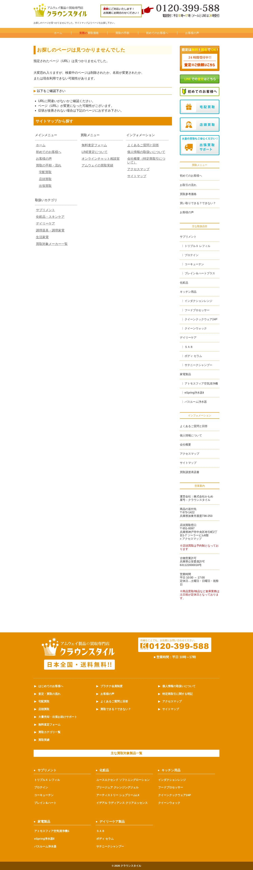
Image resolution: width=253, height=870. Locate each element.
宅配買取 (45, 172)
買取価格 (89, 32)
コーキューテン (194, 264)
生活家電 (42, 237)
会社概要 (185, 444)
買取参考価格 (188, 194)
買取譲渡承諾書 (189, 472)
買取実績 (43, 739)
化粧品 (184, 282)
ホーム (58, 32)
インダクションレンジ (198, 300)
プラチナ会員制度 (111, 686)
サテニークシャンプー (198, 365)
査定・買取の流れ (49, 693)
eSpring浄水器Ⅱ (194, 392)
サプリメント (45, 210)
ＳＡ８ (189, 346)
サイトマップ (136, 176)
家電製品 (185, 374)
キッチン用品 (188, 291)
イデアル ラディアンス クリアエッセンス (122, 802)
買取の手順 (122, 32)
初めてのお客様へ (157, 32)
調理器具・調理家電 (50, 230)
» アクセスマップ (191, 538)
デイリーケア (45, 223)
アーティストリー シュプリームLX (117, 795)
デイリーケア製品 (112, 821)
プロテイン (191, 255)
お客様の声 (192, 32)
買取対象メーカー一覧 (52, 244)
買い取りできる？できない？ (198, 203)
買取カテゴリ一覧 (49, 732)
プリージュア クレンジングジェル (117, 787)
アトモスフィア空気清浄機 (201, 383)
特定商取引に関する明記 (177, 693)
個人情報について (191, 435)
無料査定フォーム (94, 145)
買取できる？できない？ (115, 709)
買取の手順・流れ (48, 165)
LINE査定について (95, 152)
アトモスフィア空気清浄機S (51, 831)
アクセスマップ (138, 169)
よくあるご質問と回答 (143, 145)
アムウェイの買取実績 (97, 165)
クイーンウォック (196, 328)
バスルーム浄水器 (196, 401)
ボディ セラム (193, 356)
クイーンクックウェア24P (201, 319)
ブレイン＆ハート (45, 802)
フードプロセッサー (197, 310)
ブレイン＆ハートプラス (200, 273)
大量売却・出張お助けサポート (57, 716)
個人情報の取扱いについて (146, 152)
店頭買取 (45, 179)
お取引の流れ (188, 184)
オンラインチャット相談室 (101, 158)
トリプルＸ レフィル (197, 246)
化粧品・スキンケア (50, 216)
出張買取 (45, 185)
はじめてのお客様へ (50, 686)
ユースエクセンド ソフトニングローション (123, 779)
